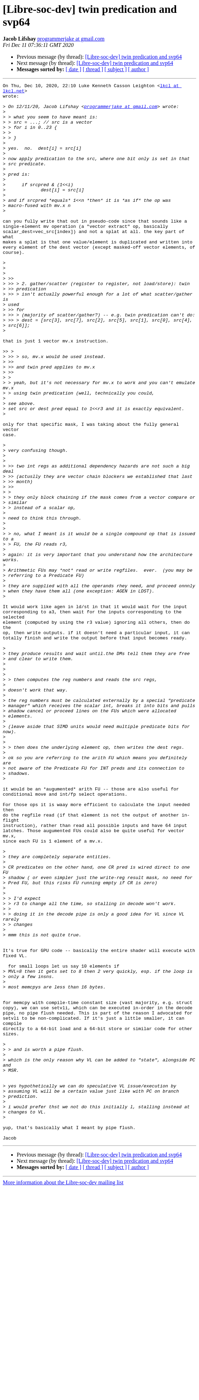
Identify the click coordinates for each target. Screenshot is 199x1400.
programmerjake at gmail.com (71, 39)
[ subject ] (116, 69)
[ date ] (73, 69)
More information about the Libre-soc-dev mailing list (63, 1394)
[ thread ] (93, 69)
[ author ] (138, 69)
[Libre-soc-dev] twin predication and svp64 (133, 57)
